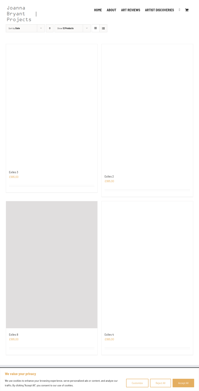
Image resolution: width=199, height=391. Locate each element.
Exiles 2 (109, 176)
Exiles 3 (13, 172)
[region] (99, 379)
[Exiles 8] (51, 264)
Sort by (14, 28)
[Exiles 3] (51, 105)
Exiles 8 (13, 334)
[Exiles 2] (147, 107)
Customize (137, 383)
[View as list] (103, 28)
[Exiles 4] (147, 264)
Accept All (183, 383)
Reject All (160, 383)
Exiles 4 (109, 334)
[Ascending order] (49, 28)
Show (65, 28)
